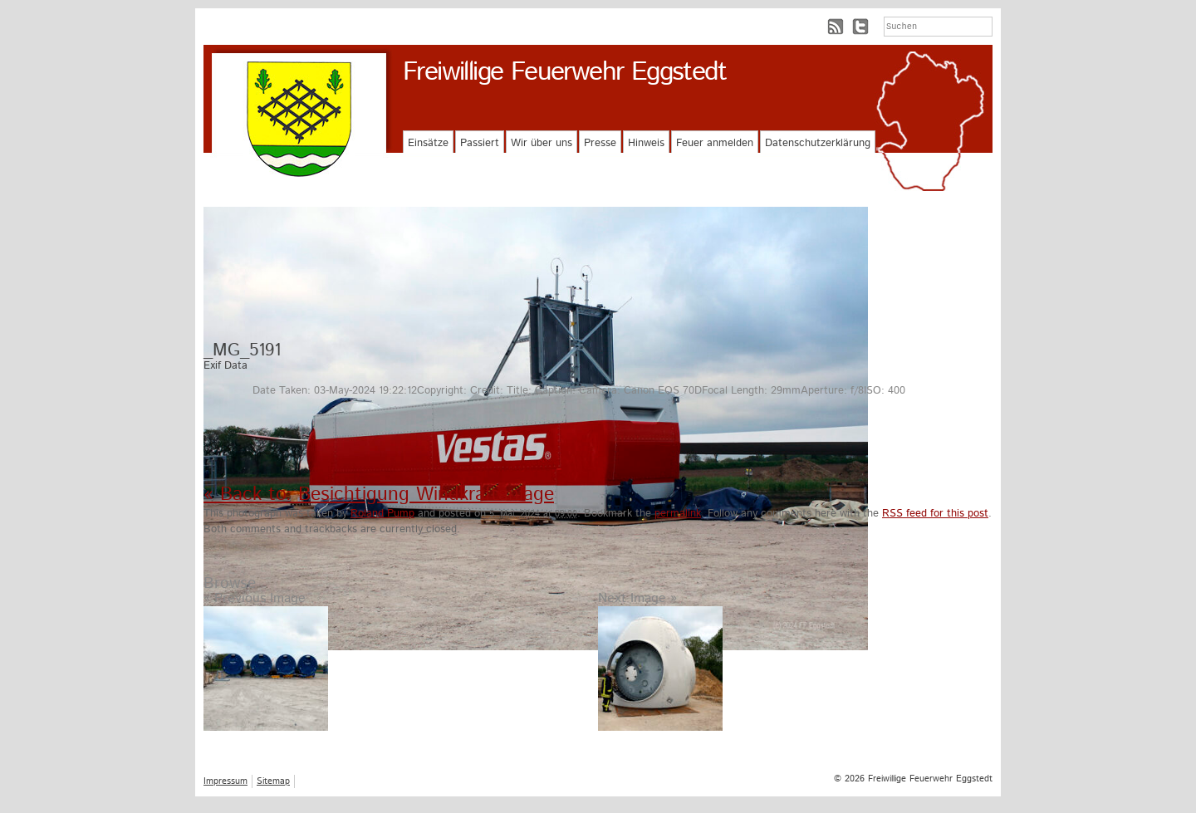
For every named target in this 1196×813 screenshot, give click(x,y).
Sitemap (273, 781)
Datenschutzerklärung (817, 143)
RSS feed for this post (935, 514)
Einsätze (428, 143)
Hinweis (646, 143)
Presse (600, 143)
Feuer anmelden (714, 143)
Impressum (225, 781)
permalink (677, 514)
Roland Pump (382, 514)
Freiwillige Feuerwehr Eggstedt (564, 72)
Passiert (479, 143)
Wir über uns (541, 143)
